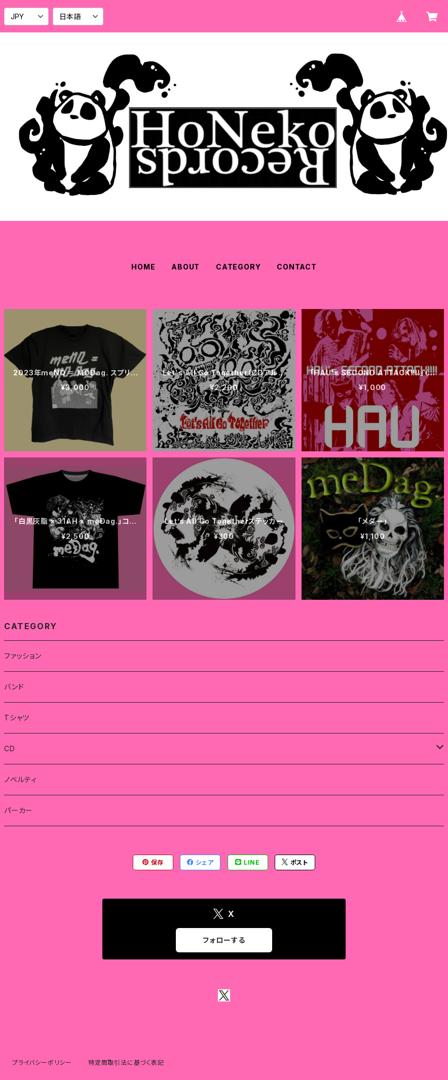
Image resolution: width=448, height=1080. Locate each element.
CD (9, 748)
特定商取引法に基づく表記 (126, 1062)
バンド (14, 686)
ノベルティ (20, 779)
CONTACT (297, 266)
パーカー (18, 810)
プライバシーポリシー (42, 1062)
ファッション (23, 655)
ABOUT (185, 266)
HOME (143, 266)
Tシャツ (16, 717)
